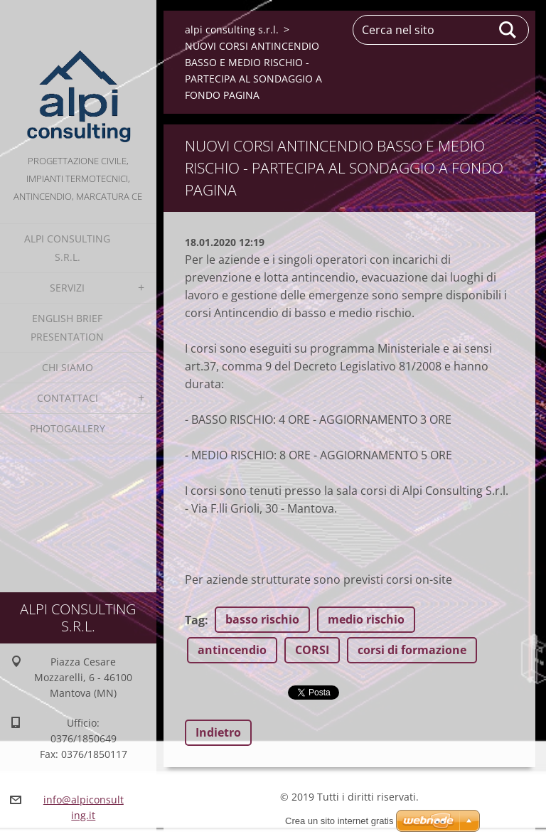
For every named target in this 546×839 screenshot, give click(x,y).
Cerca (508, 30)
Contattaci (67, 398)
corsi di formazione (412, 650)
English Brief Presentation (67, 327)
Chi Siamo (67, 367)
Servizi (67, 287)
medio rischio (366, 619)
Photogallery (67, 428)
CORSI (312, 650)
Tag (195, 620)
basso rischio (262, 619)
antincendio (232, 650)
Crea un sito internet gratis (339, 821)
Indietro (218, 732)
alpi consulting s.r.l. (67, 248)
